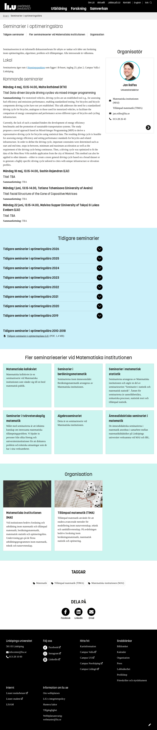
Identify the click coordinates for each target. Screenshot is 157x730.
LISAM (10, 704)
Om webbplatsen (51, 693)
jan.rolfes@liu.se (121, 113)
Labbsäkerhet (123, 669)
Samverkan (99, 8)
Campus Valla (87, 652)
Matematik (41, 583)
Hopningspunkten (36, 67)
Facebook (50, 648)
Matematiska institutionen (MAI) (125, 100)
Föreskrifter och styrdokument (132, 680)
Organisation (97, 34)
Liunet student (13, 699)
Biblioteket (122, 646)
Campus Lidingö (88, 669)
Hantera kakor (50, 704)
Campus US (86, 657)
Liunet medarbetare (15, 693)
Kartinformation (88, 646)
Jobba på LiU (114, 2)
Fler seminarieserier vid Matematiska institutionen (57, 34)
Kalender (121, 652)
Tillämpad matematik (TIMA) (127, 108)
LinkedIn (50, 660)
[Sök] (147, 2)
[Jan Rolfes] (130, 127)
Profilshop (122, 674)
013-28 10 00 (15, 656)
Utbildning (59, 8)
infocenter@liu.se (18, 652)
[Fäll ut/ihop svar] (100, 249)
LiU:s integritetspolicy (54, 699)
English (137, 2)
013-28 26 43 (119, 119)
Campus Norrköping (90, 663)
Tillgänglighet (50, 710)
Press (119, 663)
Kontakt (127, 2)
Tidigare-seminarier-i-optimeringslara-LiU (28, 336)
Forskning (78, 8)
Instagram (50, 654)
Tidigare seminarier (13, 34)
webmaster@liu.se (52, 719)
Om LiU (91, 2)
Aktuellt (101, 2)
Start (6, 16)
